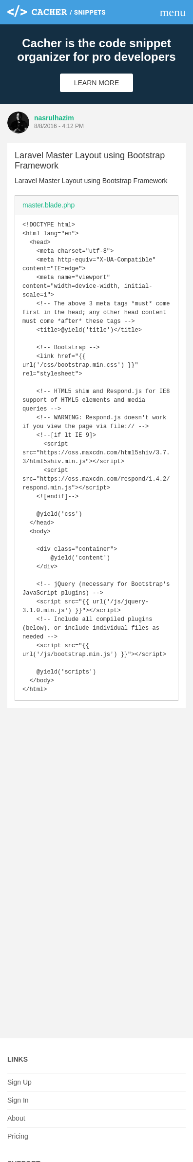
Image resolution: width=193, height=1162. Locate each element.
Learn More (96, 83)
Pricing (17, 1136)
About (16, 1118)
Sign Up (19, 1082)
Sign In (18, 1100)
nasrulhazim (54, 118)
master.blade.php (48, 205)
